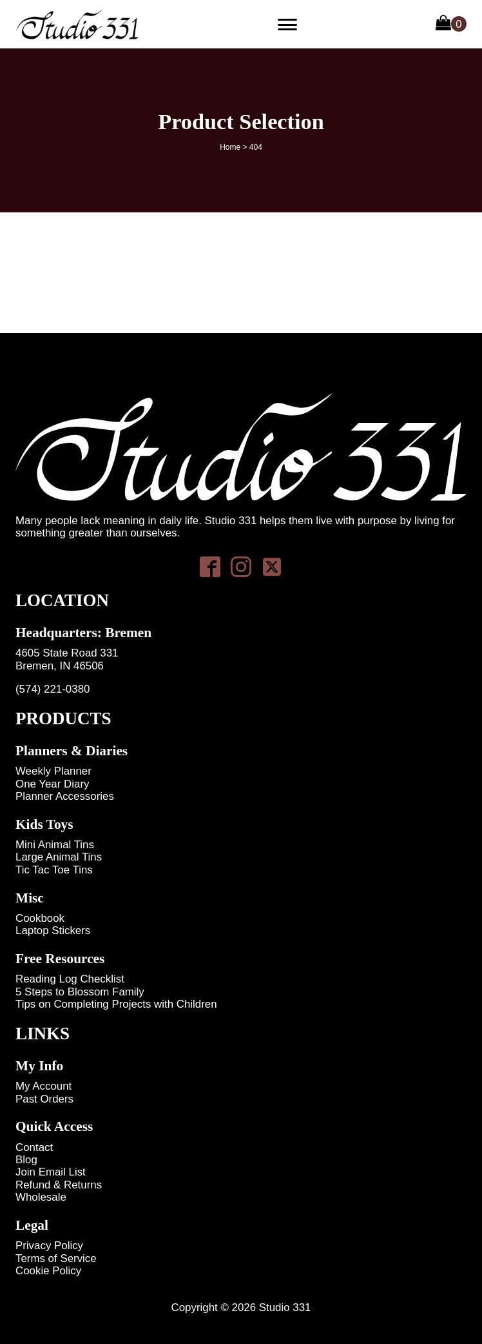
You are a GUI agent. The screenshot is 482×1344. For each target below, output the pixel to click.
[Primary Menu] (287, 24)
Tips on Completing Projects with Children (116, 1004)
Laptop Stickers (52, 930)
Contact (34, 1147)
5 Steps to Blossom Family (79, 992)
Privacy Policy (49, 1245)
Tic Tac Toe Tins (54, 870)
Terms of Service (56, 1258)
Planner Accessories (64, 796)
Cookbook (39, 918)
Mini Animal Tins (54, 845)
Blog (26, 1160)
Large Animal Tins (58, 857)
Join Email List (50, 1172)
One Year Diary (52, 784)
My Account (43, 1086)
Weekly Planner (53, 771)
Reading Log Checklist (69, 979)
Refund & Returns (58, 1185)
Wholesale (40, 1197)
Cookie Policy (48, 1271)
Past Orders (44, 1099)
